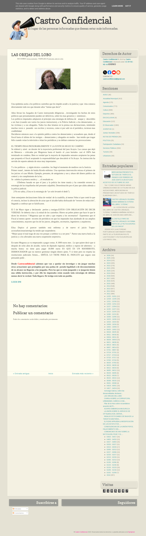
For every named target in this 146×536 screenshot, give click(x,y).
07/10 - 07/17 (111, 357)
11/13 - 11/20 (111, 311)
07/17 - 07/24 (111, 355)
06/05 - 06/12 (111, 370)
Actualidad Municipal (110, 98)
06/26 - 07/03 (111, 363)
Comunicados (108, 106)
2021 (108, 268)
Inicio (50, 374)
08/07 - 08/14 (111, 347)
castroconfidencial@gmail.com (114, 79)
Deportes (106, 114)
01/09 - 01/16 (111, 470)
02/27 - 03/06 (111, 452)
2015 (108, 283)
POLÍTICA (106, 140)
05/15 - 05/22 (111, 378)
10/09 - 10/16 (111, 324)
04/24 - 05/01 (111, 386)
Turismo (106, 152)
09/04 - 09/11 (111, 337)
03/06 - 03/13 (111, 449)
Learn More (117, 6)
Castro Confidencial (73, 20)
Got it (128, 6)
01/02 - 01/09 (111, 472)
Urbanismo (107, 156)
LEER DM (16, 282)
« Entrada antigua (21, 374)
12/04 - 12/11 (111, 304)
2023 (108, 263)
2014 (108, 286)
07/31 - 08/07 (111, 350)
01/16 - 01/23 (111, 467)
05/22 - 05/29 (111, 375)
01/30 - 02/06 (111, 462)
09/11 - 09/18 (111, 335)
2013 (108, 289)
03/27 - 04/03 (111, 442)
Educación (107, 121)
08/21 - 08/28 (111, 342)
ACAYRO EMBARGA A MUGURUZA (117, 409)
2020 (108, 271)
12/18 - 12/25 (111, 299)
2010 (108, 475)
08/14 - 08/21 (111, 345)
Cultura (105, 110)
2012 (108, 291)
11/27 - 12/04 (111, 306)
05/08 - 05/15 (111, 381)
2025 (108, 258)
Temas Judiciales (31, 59)
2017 (108, 278)
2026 (108, 255)
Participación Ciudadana (112, 144)
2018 (108, 276)
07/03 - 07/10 (111, 360)
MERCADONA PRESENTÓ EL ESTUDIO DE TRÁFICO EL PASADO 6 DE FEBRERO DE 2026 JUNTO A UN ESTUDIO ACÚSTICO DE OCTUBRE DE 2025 (118, 177)
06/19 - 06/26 (111, 365)
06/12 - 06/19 (111, 368)
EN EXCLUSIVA (108, 118)
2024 (108, 260)
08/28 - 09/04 (111, 340)
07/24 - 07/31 (111, 352)
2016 (108, 281)
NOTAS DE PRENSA (110, 137)
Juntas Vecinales (109, 133)
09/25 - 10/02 (111, 329)
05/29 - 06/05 (111, 373)
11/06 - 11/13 (111, 314)
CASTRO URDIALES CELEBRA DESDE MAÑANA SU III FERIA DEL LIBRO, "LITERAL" (123, 201)
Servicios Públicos (109, 148)
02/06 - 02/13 (111, 460)
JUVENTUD (107, 129)
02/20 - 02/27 (111, 455)
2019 (108, 273)
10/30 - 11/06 (111, 317)
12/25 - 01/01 (111, 296)
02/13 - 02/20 (111, 457)
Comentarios (18, 513)
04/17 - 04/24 (111, 388)
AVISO (105, 95)
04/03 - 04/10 (111, 439)
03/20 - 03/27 (111, 444)
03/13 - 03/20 (111, 447)
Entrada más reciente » (82, 374)
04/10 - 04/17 (111, 437)
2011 (108, 294)
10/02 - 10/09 (111, 327)
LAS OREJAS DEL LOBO (113, 396)
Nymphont (131, 532)
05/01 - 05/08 (111, 383)
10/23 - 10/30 (111, 319)
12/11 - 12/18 (111, 301)
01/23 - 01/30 (111, 465)
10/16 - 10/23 (111, 322)
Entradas (17, 509)
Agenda (106, 102)
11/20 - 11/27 (111, 309)
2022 (108, 266)
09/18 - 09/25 (111, 332)
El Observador (108, 125)
